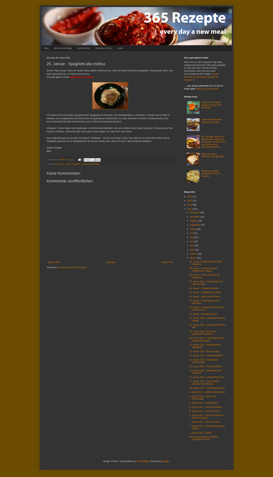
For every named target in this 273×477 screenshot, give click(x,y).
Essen (62, 164)
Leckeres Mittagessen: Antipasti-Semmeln (211, 120)
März (192, 250)
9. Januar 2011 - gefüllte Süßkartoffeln (207, 392)
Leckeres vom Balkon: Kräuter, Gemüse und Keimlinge (211, 105)
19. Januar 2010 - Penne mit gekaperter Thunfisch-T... (202, 332)
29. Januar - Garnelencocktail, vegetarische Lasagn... (203, 269)
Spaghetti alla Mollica (90, 164)
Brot (56, 164)
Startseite (110, 262)
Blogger (165, 461)
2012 (190, 205)
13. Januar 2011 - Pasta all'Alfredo (205, 366)
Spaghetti (76, 164)
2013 (190, 200)
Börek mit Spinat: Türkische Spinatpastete (212, 155)
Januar (68, 164)
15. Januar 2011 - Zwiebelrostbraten (206, 355)
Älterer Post (167, 262)
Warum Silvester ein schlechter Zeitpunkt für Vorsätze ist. (201, 77)
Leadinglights (143, 461)
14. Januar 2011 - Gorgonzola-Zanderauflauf (203, 361)
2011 (190, 209)
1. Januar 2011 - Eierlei (200, 433)
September (195, 225)
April (192, 245)
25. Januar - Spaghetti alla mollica (205, 292)
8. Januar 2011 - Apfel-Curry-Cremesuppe (203, 397)
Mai (192, 241)
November (195, 217)
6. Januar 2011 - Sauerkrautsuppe (205, 407)
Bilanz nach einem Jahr (208, 89)
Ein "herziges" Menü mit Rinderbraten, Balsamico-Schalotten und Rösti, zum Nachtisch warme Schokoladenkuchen (213, 141)
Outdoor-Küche (103, 48)
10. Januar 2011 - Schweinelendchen (206, 388)
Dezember (195, 212)
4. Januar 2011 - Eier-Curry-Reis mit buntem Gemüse (206, 416)
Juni (192, 237)
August (193, 229)
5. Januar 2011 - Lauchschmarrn (204, 411)
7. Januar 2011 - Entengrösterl (203, 403)
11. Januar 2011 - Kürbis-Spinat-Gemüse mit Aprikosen (204, 382)
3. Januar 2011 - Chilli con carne (204, 422)
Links (120, 48)
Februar (194, 254)
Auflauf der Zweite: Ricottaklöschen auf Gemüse (210, 173)
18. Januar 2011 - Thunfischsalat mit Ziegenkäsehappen (206, 339)
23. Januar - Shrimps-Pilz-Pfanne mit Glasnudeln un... (206, 308)
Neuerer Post (54, 262)
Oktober (194, 221)
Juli (192, 233)
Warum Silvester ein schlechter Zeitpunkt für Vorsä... (203, 438)
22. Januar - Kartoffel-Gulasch (203, 314)
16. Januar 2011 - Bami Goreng (204, 351)
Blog (46, 48)
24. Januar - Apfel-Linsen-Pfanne (204, 296)
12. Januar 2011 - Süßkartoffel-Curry (206, 377)
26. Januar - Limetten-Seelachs (204, 288)
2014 (190, 196)
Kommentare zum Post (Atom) (72, 267)
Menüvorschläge (63, 48)
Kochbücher (83, 48)
